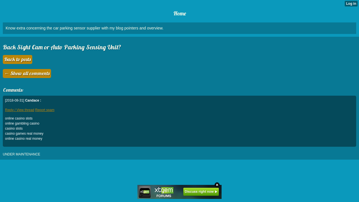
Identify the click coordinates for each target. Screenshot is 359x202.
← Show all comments (27, 73)
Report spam (44, 110)
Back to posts (17, 59)
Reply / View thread (19, 110)
